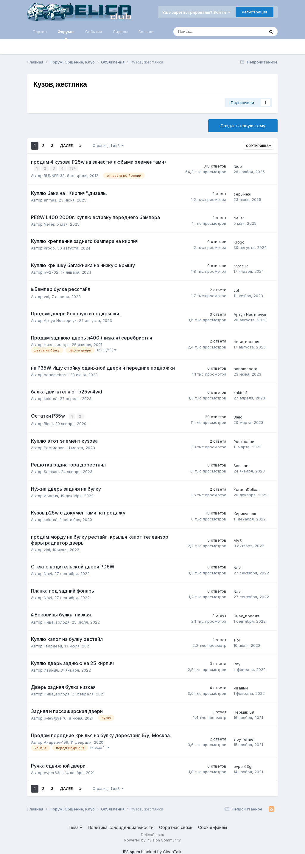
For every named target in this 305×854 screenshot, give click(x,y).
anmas (50, 199)
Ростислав (54, 446)
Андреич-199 (56, 741)
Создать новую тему (242, 125)
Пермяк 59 (244, 711)
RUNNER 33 (54, 175)
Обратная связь (175, 826)
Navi (48, 573)
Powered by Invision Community (152, 839)
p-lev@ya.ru (55, 717)
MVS (238, 539)
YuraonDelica (246, 488)
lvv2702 (51, 271)
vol (46, 296)
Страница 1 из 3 (108, 145)
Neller (49, 223)
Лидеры (120, 31)
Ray (237, 663)
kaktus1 (50, 398)
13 (73, 168)
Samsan (51, 471)
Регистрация (254, 12)
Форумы (65, 34)
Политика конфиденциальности (120, 826)
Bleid (48, 423)
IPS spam (131, 851)
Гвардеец (53, 645)
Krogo (49, 247)
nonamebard (56, 374)
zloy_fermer (244, 738)
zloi (47, 548)
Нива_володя (56, 344)
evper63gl (53, 771)
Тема (75, 826)
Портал (40, 31)
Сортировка (258, 146)
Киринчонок (245, 512)
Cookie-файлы (212, 826)
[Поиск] (202, 31)
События (93, 31)
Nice (238, 166)
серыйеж (242, 193)
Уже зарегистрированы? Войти (196, 12)
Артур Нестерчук (60, 320)
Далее (66, 145)
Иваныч (51, 494)
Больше (146, 31)
